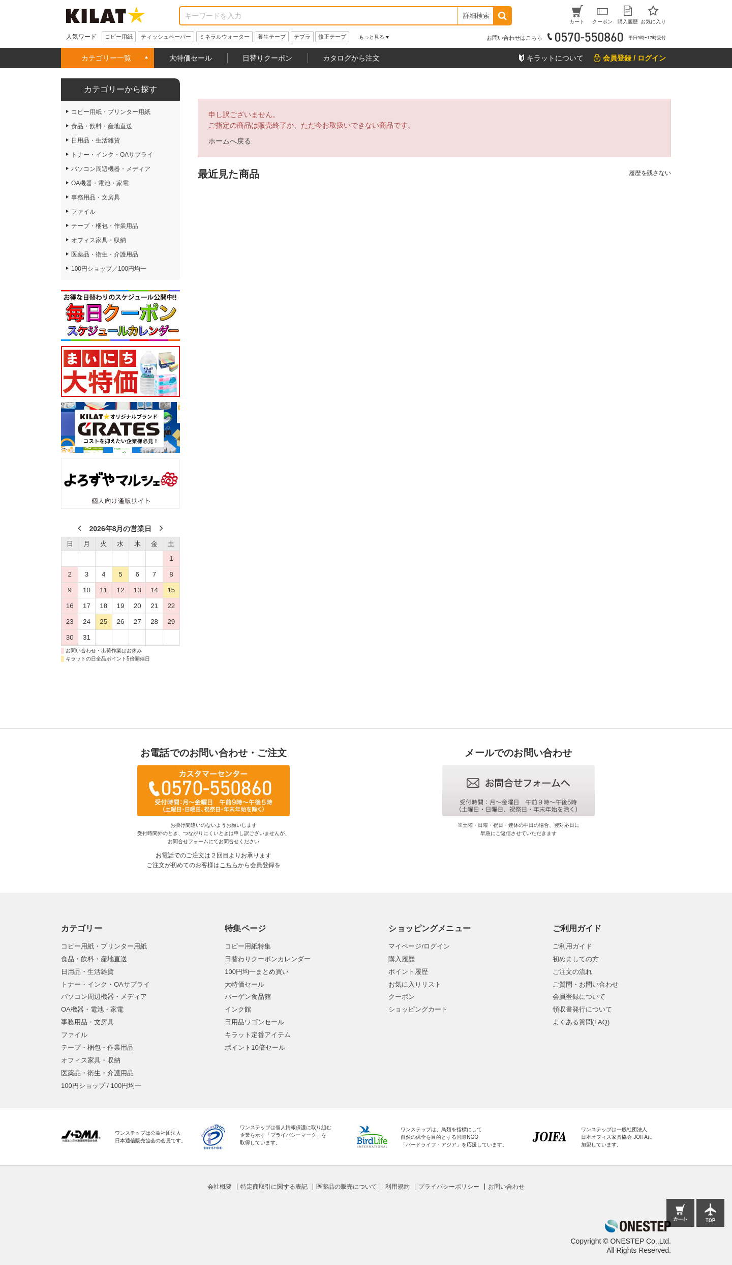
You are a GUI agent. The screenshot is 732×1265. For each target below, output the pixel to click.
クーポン (401, 996)
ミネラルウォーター (224, 37)
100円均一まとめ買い (257, 971)
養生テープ (272, 37)
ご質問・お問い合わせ (586, 984)
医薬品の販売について (346, 1186)
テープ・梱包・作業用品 (97, 1047)
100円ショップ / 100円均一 (101, 1085)
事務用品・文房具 (87, 1022)
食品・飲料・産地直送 (94, 959)
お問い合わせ (506, 1186)
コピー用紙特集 (248, 946)
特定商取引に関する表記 (274, 1186)
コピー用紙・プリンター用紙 (104, 946)
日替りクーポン (267, 58)
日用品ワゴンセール (254, 1022)
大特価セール (190, 58)
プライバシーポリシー (448, 1186)
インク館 (238, 1009)
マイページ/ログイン (419, 946)
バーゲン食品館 (248, 996)
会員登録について (579, 996)
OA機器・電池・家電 (92, 1009)
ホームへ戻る (229, 141)
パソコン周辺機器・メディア (104, 996)
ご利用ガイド (572, 946)
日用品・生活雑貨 (87, 971)
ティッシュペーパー (166, 37)
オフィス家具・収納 (90, 1060)
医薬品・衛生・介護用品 (97, 1073)
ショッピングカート (418, 1009)
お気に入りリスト (414, 984)
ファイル (74, 1035)
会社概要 (219, 1186)
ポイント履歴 (408, 971)
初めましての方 (576, 959)
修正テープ (332, 37)
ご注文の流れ (572, 971)
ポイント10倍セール (255, 1047)
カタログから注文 (351, 58)
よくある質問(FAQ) (581, 1022)
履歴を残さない (650, 173)
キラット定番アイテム (258, 1035)
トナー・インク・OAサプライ (105, 984)
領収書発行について (582, 1009)
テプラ (302, 37)
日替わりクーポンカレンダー (268, 959)
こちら (229, 865)
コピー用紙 (119, 37)
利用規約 (397, 1186)
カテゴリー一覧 (106, 58)
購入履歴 (401, 959)
